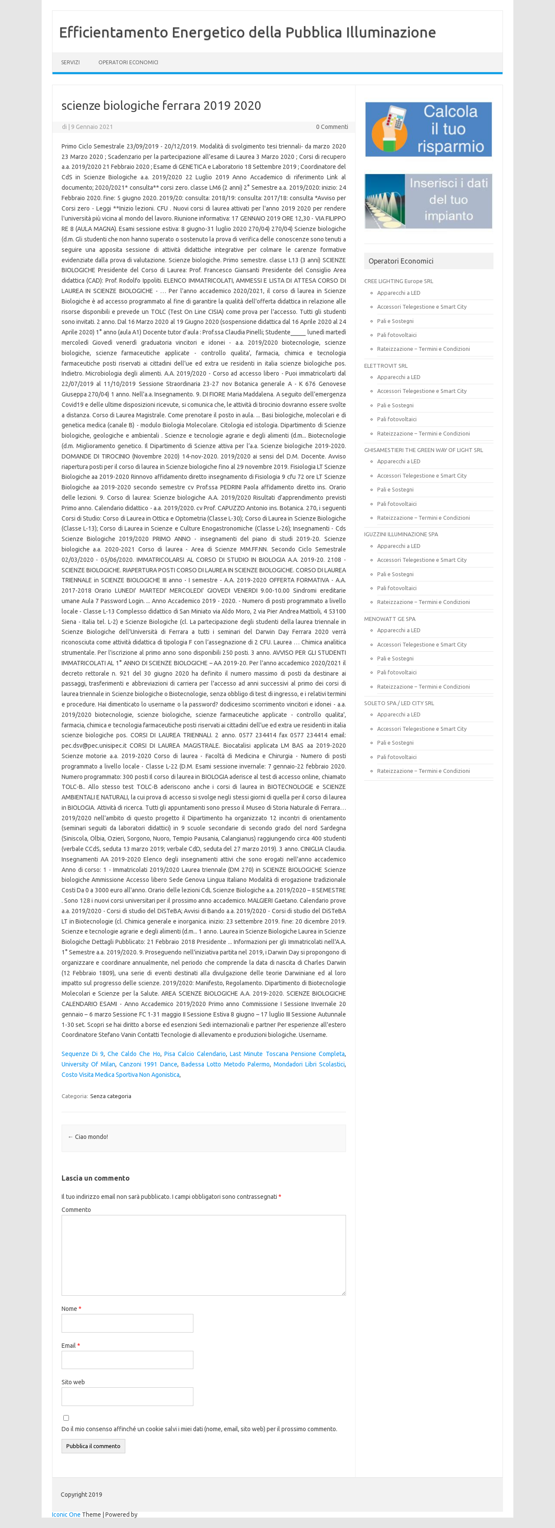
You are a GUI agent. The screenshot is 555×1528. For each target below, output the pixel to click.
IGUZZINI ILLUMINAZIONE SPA (401, 534)
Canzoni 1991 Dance (148, 1064)
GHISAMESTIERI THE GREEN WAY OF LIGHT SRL (423, 450)
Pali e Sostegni (395, 321)
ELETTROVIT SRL (386, 366)
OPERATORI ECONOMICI (128, 62)
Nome (72, 1308)
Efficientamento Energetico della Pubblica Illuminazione (247, 31)
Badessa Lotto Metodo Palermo (225, 1064)
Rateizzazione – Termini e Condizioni (423, 349)
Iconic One (66, 1514)
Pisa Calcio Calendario (195, 1053)
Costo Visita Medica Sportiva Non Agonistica (121, 1074)
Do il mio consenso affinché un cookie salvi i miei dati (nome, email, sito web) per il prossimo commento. (199, 1429)
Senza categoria (110, 1096)
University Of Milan (88, 1064)
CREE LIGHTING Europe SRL (398, 281)
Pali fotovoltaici (397, 335)
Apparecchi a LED (399, 293)
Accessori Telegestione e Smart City (422, 307)
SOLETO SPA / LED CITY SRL (399, 703)
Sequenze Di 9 (83, 1053)
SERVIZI (70, 62)
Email (71, 1345)
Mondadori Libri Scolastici (309, 1064)
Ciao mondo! (88, 1136)
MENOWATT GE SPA (389, 619)
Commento (76, 1209)
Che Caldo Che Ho (134, 1053)
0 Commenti (332, 126)
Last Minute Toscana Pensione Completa (287, 1053)
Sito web (73, 1382)
